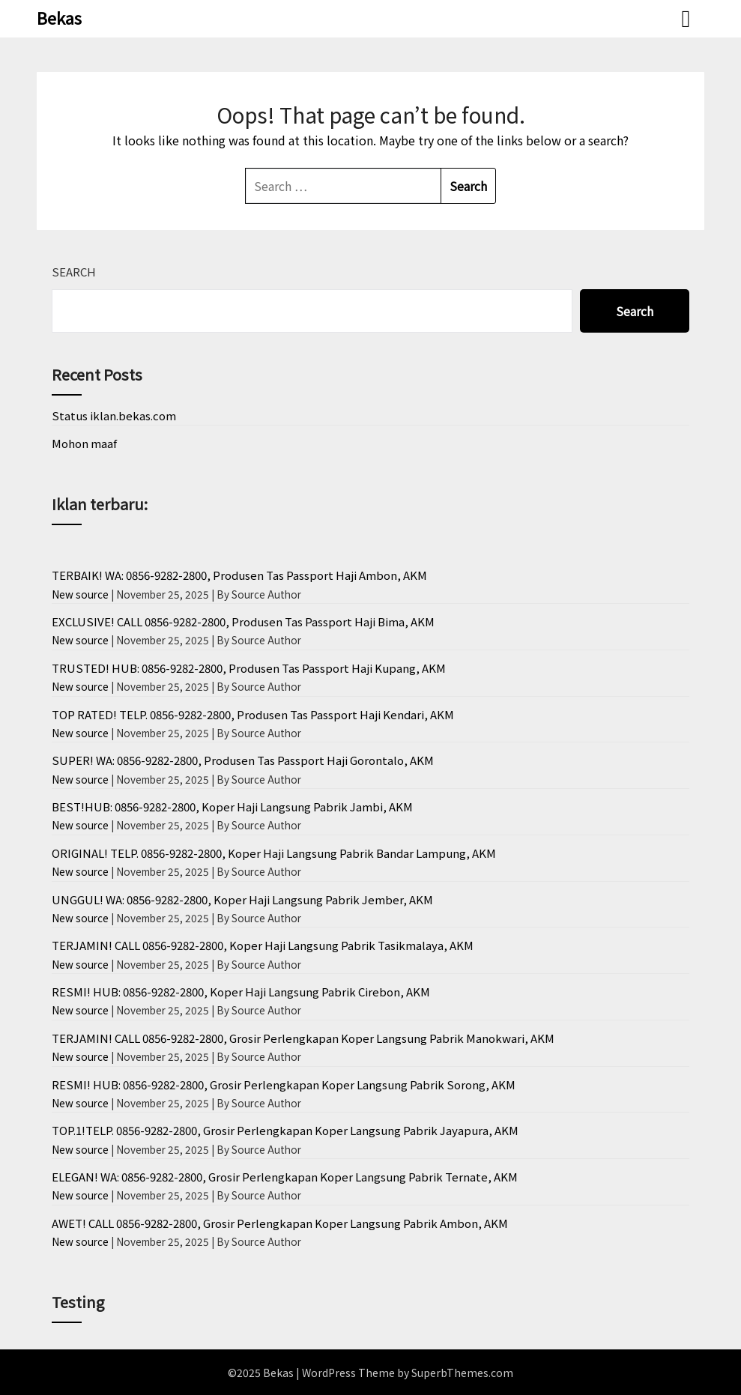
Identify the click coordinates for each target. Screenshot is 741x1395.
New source (80, 594)
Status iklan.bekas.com (114, 415)
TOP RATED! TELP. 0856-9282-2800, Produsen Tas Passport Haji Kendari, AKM (253, 714)
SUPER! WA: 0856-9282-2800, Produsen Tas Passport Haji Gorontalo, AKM (243, 760)
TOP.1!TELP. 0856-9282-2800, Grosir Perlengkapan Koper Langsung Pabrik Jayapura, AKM (285, 1130)
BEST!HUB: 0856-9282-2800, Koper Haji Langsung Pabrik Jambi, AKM (232, 806)
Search (74, 271)
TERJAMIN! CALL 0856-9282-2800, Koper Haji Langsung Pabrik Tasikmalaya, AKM (263, 945)
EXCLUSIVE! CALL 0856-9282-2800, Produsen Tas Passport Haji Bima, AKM (243, 621)
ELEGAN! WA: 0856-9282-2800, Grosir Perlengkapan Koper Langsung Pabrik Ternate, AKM (285, 1176)
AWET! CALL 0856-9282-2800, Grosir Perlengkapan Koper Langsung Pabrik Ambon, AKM (280, 1223)
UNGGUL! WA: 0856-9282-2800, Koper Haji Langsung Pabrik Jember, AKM (242, 899)
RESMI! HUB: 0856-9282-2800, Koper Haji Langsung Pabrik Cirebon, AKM (241, 991)
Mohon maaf (84, 443)
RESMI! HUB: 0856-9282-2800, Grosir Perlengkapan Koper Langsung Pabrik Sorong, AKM (283, 1084)
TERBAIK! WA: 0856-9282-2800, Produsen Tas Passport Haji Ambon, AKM (239, 575)
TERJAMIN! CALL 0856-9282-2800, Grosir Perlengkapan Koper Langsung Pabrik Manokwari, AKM (303, 1038)
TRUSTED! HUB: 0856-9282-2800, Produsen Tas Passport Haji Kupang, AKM (249, 668)
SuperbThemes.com (462, 1372)
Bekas (59, 17)
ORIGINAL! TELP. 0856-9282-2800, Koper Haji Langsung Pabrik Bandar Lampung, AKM (274, 853)
